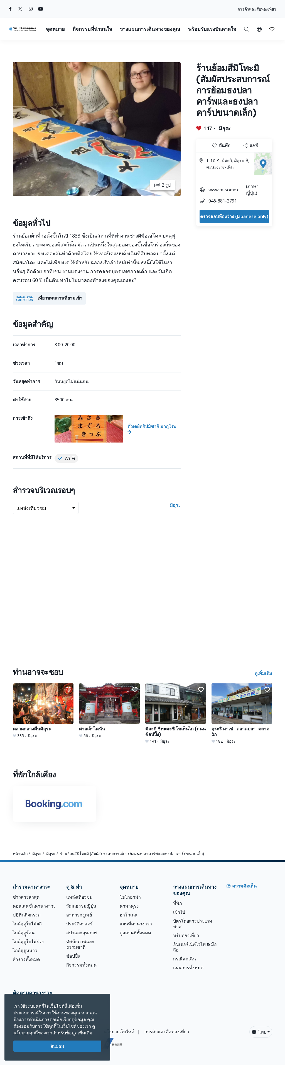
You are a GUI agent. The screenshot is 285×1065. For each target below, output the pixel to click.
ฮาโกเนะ (128, 915)
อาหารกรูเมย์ (79, 915)
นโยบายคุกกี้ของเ (30, 1033)
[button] (259, 29)
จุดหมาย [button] (55, 29)
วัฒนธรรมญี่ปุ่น (81, 906)
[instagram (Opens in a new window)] (31, 9)
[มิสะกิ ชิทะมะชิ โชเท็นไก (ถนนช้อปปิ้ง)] (175, 713)
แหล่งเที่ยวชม (79, 897)
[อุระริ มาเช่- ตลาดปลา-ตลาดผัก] (242, 713)
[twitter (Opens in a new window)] (20, 9)
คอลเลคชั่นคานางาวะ (34, 906)
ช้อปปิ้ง (73, 956)
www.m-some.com (225, 190)
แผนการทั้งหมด (188, 968)
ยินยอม (57, 1046)
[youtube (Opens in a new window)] (40, 9)
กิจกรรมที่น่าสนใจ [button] (92, 29)
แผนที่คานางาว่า (136, 924)
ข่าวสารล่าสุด (26, 897)
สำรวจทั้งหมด (26, 959)
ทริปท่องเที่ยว (186, 935)
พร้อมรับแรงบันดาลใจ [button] (212, 29)
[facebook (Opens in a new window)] (10, 9)
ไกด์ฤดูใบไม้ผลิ (27, 924)
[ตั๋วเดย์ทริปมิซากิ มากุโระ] (118, 429)
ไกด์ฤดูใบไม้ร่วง (28, 941)
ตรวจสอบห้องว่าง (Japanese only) (234, 216)
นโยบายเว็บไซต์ (119, 1032)
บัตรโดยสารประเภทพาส (192, 924)
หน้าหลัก (20, 853)
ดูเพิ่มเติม (263, 673)
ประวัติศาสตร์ (79, 924)
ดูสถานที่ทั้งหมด (135, 933)
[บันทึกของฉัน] (272, 29)
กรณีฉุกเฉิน (184, 959)
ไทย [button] (259, 1032)
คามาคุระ (129, 906)
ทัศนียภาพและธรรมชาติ (80, 944)
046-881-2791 (222, 201)
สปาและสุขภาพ (81, 933)
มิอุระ (225, 128)
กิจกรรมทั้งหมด (81, 965)
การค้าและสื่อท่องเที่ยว (257, 9)
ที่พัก (177, 903)
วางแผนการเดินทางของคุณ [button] (150, 29)
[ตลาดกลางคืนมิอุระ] (43, 710)
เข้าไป (179, 912)
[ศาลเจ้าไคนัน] (109, 710)
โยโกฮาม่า (130, 897)
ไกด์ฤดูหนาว (25, 950)
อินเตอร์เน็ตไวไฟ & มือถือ (195, 947)
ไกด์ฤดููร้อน (24, 933)
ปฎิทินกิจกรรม (27, 915)
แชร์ (251, 145)
